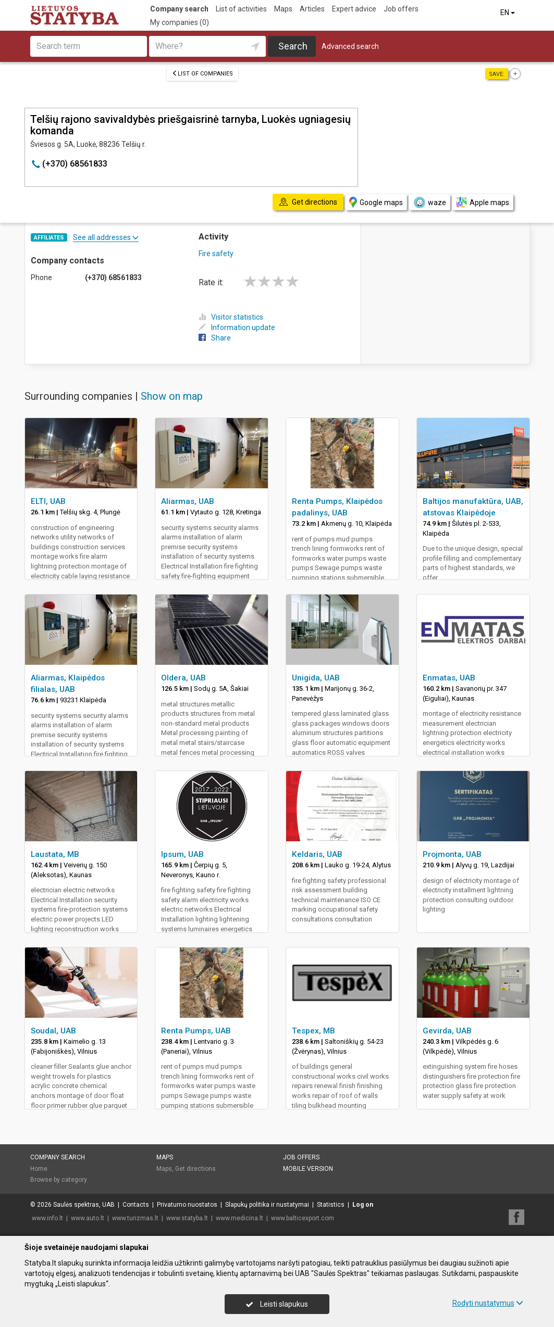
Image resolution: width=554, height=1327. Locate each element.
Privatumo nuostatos (187, 1204)
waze (429, 202)
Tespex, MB (313, 1030)
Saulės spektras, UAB (84, 1204)
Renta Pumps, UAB (196, 1030)
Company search (179, 9)
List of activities (241, 9)
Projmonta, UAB (452, 854)
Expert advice (354, 9)
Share (215, 338)
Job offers (401, 9)
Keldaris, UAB (317, 854)
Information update (237, 327)
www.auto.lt (87, 1218)
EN (508, 12)
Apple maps (482, 202)
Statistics (330, 1204)
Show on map (172, 396)
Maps (283, 9)
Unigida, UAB (316, 678)
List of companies (202, 73)
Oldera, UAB (183, 678)
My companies (179, 22)
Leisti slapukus (276, 1304)
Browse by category (58, 1179)
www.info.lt (47, 1218)
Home (38, 1168)
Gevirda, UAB (447, 1030)
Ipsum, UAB (182, 854)
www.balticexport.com (302, 1218)
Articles (312, 9)
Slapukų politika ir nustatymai (267, 1204)
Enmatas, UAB (449, 678)
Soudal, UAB (53, 1030)
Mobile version (308, 1168)
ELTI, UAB (48, 501)
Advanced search (350, 46)
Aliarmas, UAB (187, 501)
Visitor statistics (231, 317)
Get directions (195, 1168)
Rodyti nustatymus (487, 1303)
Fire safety (216, 253)
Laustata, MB (55, 854)
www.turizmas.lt (135, 1218)
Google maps (376, 202)
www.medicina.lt (239, 1218)
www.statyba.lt (187, 1218)
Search (292, 46)
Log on (362, 1204)
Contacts (135, 1204)
